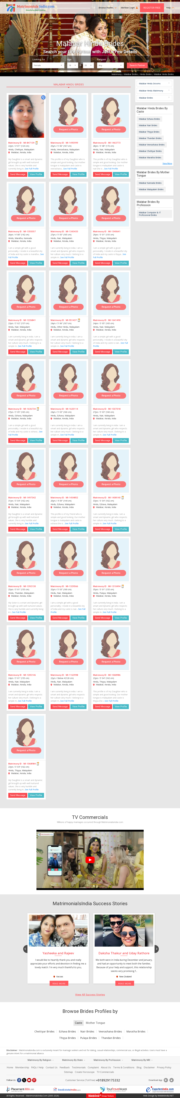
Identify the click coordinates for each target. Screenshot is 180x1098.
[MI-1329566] (68, 559)
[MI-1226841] (26, 293)
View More (167, 163)
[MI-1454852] (68, 471)
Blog (139, 1067)
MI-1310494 (114, 586)
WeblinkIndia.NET (166, 1095)
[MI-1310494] (111, 559)
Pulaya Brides (88, 1037)
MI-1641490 (114, 320)
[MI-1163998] (68, 648)
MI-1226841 (29, 320)
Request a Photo (68, 129)
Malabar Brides (146, 97)
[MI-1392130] (26, 559)
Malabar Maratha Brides (150, 157)
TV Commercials (105, 1072)
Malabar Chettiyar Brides (150, 151)
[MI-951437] (68, 293)
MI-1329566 (72, 586)
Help (170, 7)
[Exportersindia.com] (160, 1089)
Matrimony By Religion (41, 1060)
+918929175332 (108, 1080)
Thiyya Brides (67, 1037)
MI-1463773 (114, 143)
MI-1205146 (29, 675)
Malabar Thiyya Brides (149, 131)
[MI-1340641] (111, 205)
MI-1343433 (72, 231)
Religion (101, 59)
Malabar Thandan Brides (150, 138)
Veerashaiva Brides (110, 1031)
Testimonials (79, 1067)
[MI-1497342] (26, 471)
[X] (24, 1080)
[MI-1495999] (68, 116)
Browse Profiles (108, 7)
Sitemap (68, 1072)
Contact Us (51, 1067)
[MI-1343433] (68, 205)
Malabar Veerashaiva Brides (152, 144)
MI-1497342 (29, 497)
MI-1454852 (72, 497)
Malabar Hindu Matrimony (151, 90)
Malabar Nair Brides (148, 125)
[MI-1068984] (26, 737)
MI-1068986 (114, 675)
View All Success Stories (90, 994)
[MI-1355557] (26, 205)
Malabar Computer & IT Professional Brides (150, 213)
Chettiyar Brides (44, 1031)
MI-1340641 (114, 231)
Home (10, 1067)
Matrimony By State (73, 1060)
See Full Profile (32, 168)
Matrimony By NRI (142, 1060)
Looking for (38, 59)
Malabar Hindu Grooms (150, 83)
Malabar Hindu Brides (68, 84)
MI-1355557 (29, 231)
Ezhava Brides (67, 1031)
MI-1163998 (72, 675)
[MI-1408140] (111, 471)
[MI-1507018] (111, 382)
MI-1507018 (114, 409)
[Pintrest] (34, 1080)
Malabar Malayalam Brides (151, 189)
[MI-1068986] (111, 648)
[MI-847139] (26, 116)
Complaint (93, 1067)
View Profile (36, 174)
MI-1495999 (72, 143)
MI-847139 (28, 143)
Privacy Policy (164, 1067)
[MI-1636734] (26, 382)
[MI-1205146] (26, 648)
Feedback (65, 1067)
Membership (22, 1067)
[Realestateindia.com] (66, 1089)
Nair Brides (87, 1031)
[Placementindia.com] (20, 1089)
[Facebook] (19, 1080)
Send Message (17, 174)
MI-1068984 (29, 763)
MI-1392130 (29, 586)
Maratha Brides (135, 1031)
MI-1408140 (114, 497)
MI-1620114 (72, 409)
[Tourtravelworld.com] (113, 1089)
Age (69, 59)
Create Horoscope (85, 1072)
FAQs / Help (37, 1067)
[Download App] (166, 1080)
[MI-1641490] (111, 293)
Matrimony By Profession (108, 1060)
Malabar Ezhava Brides (149, 119)
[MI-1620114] (68, 382)
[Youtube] (29, 1080)
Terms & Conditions (123, 1067)
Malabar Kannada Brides (150, 183)
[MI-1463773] (111, 116)
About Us (106, 1067)
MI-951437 (71, 320)
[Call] (43, 97)
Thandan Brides (111, 1037)
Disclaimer (149, 1067)
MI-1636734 (29, 409)
